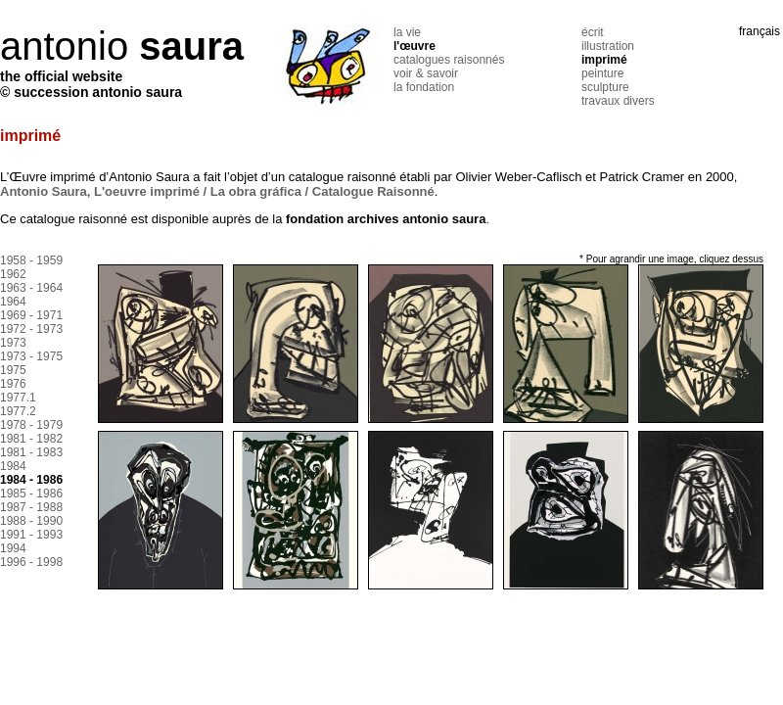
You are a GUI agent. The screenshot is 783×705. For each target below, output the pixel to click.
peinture (602, 73)
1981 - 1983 (31, 452)
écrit (592, 32)
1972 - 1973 (31, 329)
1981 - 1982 (31, 439)
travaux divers (618, 101)
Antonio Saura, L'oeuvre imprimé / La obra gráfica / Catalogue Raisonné (217, 191)
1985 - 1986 (31, 493)
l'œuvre (414, 46)
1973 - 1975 (31, 356)
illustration (607, 46)
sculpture (605, 87)
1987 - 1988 (31, 507)
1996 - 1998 (31, 562)
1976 (13, 384)
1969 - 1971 (31, 315)
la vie (407, 32)
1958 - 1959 (31, 260)
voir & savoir (425, 73)
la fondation (423, 87)
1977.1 (18, 397)
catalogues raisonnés (448, 60)
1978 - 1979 (31, 425)
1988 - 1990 (31, 521)
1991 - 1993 (31, 534)
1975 (13, 370)
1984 (13, 466)
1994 (13, 548)
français (759, 31)
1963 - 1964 (31, 288)
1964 (13, 301)
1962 (13, 274)
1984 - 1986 (31, 480)
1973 (13, 343)
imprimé (604, 60)
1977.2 (18, 411)
